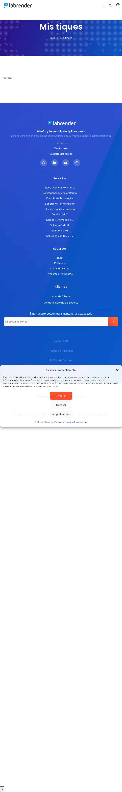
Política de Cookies (44, 422)
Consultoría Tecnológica (59, 198)
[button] (117, 370)
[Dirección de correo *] (61, 321)
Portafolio (60, 263)
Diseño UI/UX (60, 214)
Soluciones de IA (60, 225)
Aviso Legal (82, 422)
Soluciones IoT (59, 230)
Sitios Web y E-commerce (59, 187)
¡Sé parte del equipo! (61, 154)
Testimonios (61, 148)
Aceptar (61, 395)
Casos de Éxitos (59, 268)
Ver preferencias (61, 414)
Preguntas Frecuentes (60, 274)
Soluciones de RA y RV (59, 236)
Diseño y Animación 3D (59, 220)
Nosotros (61, 143)
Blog (60, 258)
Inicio (53, 38)
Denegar (61, 405)
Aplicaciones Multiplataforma (60, 193)
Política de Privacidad (64, 422)
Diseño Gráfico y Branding (60, 209)
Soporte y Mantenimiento (60, 203)
